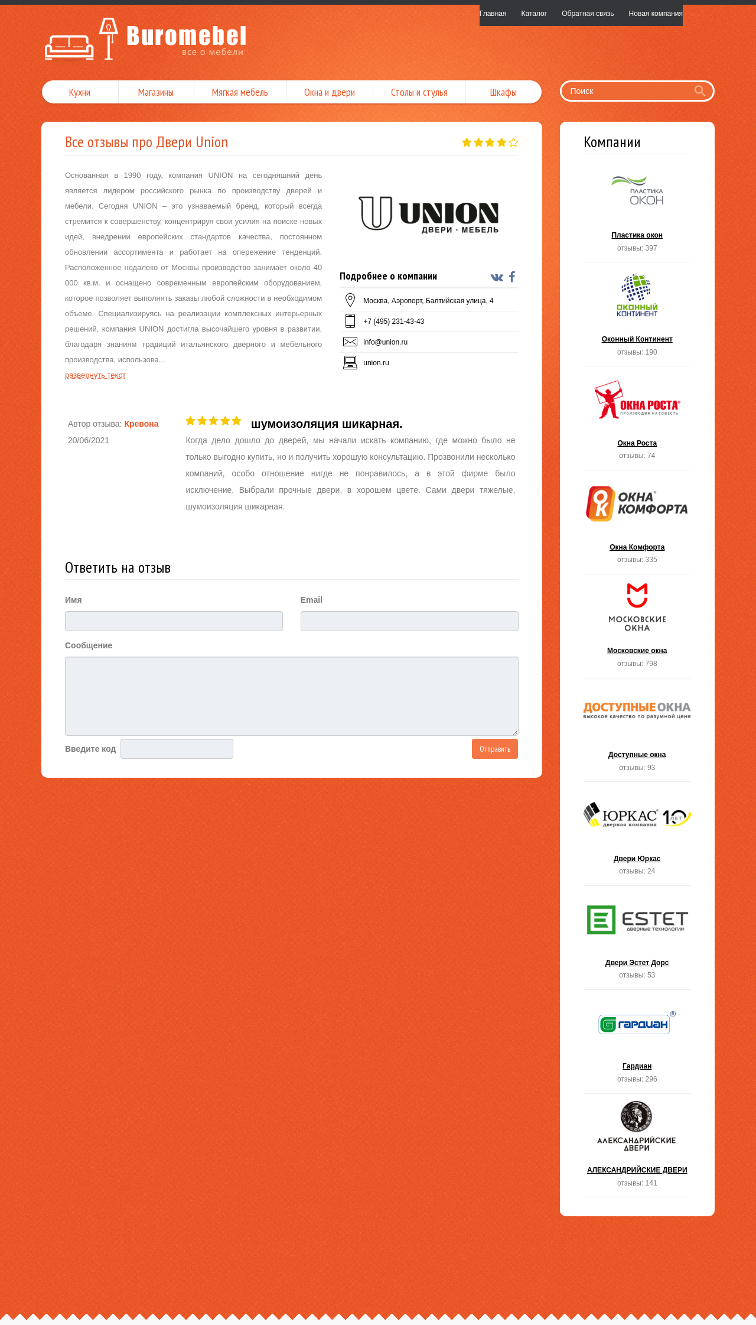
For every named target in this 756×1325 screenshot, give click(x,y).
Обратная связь (588, 13)
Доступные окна (638, 734)
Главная (493, 13)
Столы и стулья (419, 92)
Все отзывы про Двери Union (146, 141)
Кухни (79, 92)
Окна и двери (329, 92)
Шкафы (503, 92)
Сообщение (88, 645)
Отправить (495, 748)
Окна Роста (638, 422)
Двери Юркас (638, 837)
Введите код (90, 749)
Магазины (156, 92)
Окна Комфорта (638, 526)
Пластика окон (638, 214)
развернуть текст (95, 375)
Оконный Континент (638, 317)
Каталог (535, 13)
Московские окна (638, 630)
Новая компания (656, 13)
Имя (73, 600)
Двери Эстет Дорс (638, 941)
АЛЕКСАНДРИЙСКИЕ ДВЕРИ (638, 1149)
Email (311, 600)
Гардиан (638, 1045)
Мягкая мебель (240, 92)
